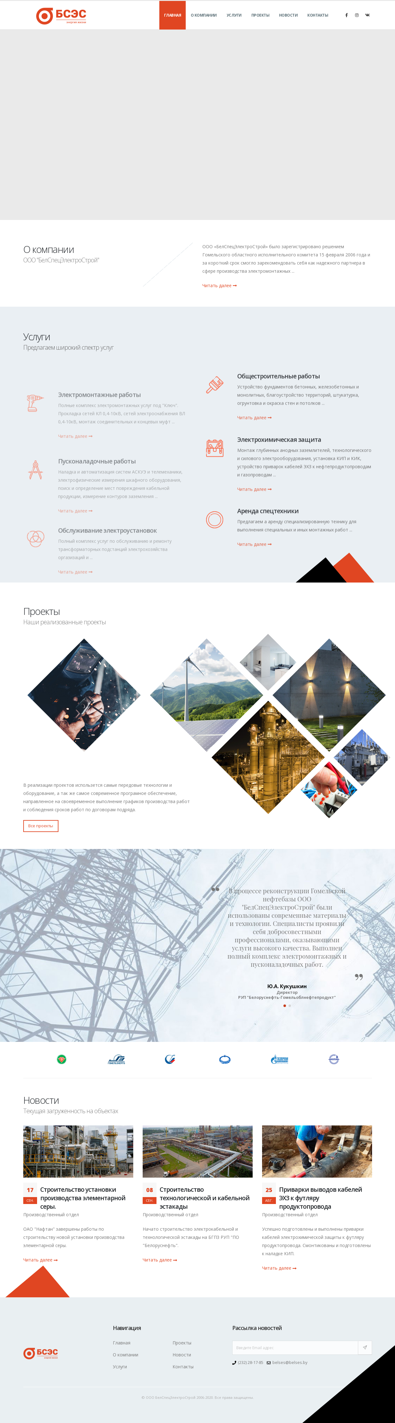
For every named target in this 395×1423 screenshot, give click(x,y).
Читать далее (219, 285)
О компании (204, 22)
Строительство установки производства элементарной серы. (83, 1198)
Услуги (234, 22)
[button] (284, 1006)
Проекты (260, 22)
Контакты (317, 22)
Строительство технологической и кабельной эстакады (205, 1198)
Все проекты (40, 826)
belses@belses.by (289, 1362)
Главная (172, 22)
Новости (288, 22)
